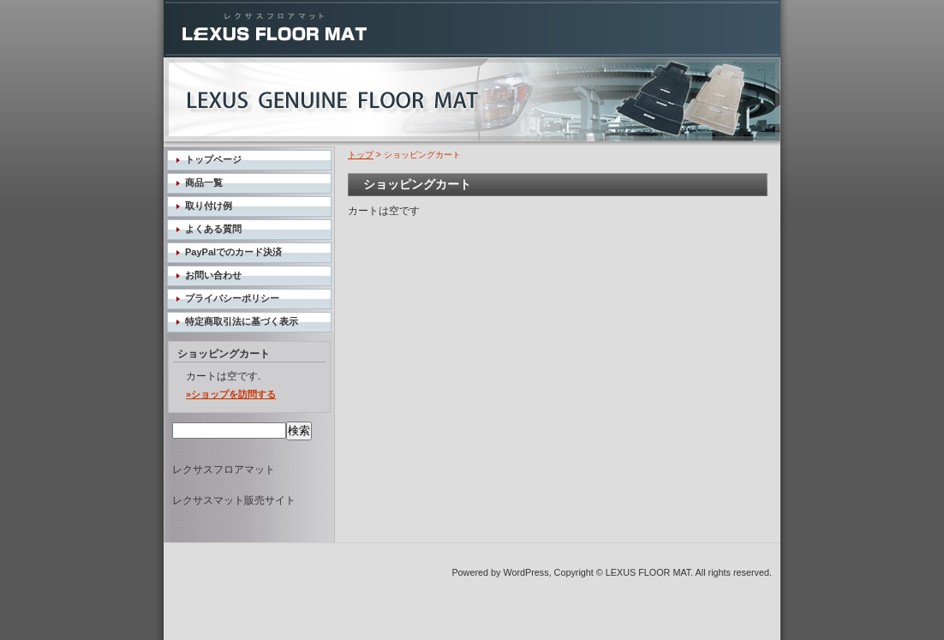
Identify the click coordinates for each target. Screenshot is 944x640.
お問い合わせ (213, 275)
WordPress (525, 572)
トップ (360, 154)
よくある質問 (213, 229)
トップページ (213, 159)
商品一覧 (204, 182)
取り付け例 (208, 205)
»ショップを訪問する (231, 394)
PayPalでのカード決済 (233, 252)
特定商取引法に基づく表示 (241, 321)
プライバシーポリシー (232, 298)
